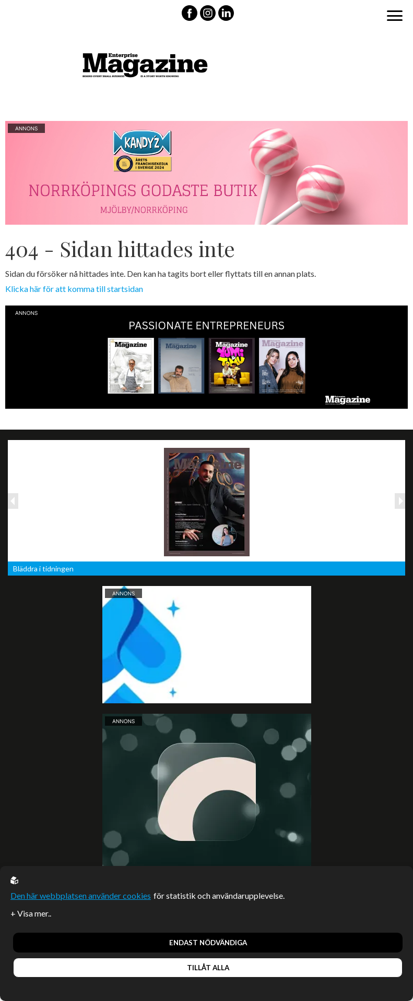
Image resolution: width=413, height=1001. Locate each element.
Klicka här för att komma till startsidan (74, 289)
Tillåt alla (208, 967)
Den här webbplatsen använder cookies (80, 895)
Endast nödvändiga (208, 942)
